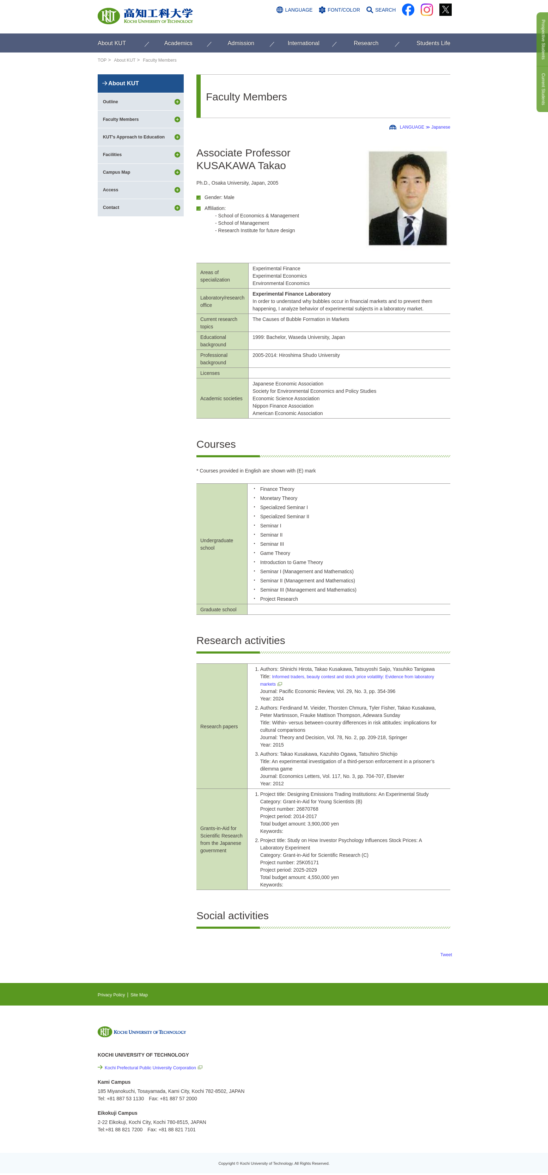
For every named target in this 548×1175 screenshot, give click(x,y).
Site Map (143, 994)
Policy (390, 1111)
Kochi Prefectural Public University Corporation (156, 1067)
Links (379, 1073)
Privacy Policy (113, 994)
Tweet (445, 954)
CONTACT (436, 23)
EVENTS (384, 1044)
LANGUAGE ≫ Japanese (422, 127)
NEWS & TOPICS (393, 1033)
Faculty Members (165, 60)
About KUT (127, 60)
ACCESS (405, 23)
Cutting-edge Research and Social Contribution (404, 1058)
